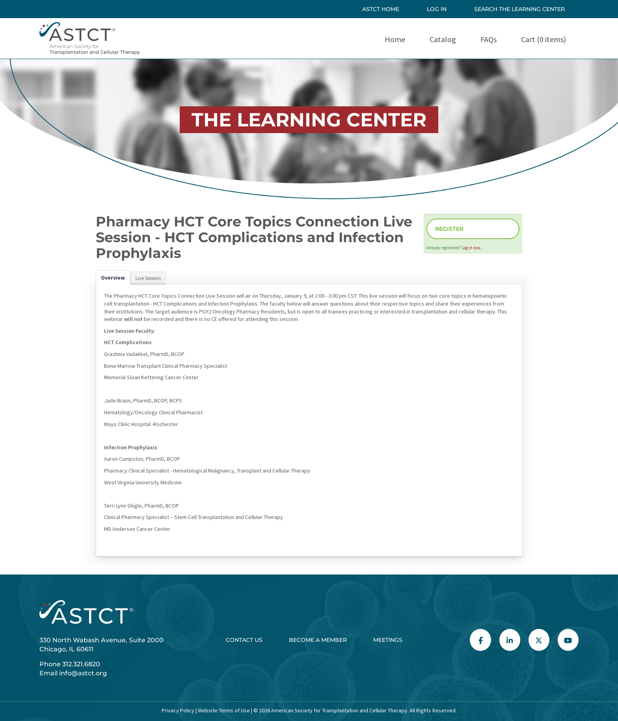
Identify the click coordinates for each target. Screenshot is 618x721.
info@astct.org (83, 673)
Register (449, 228)
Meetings (387, 639)
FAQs (488, 39)
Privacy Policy (178, 710)
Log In (437, 9)
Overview (113, 277)
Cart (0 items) (543, 39)
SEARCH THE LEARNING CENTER (519, 9)
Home (395, 39)
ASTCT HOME (380, 9)
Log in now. (472, 247)
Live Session (148, 278)
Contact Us (244, 639)
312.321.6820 (81, 664)
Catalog (443, 39)
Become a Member (318, 639)
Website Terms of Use (223, 710)
